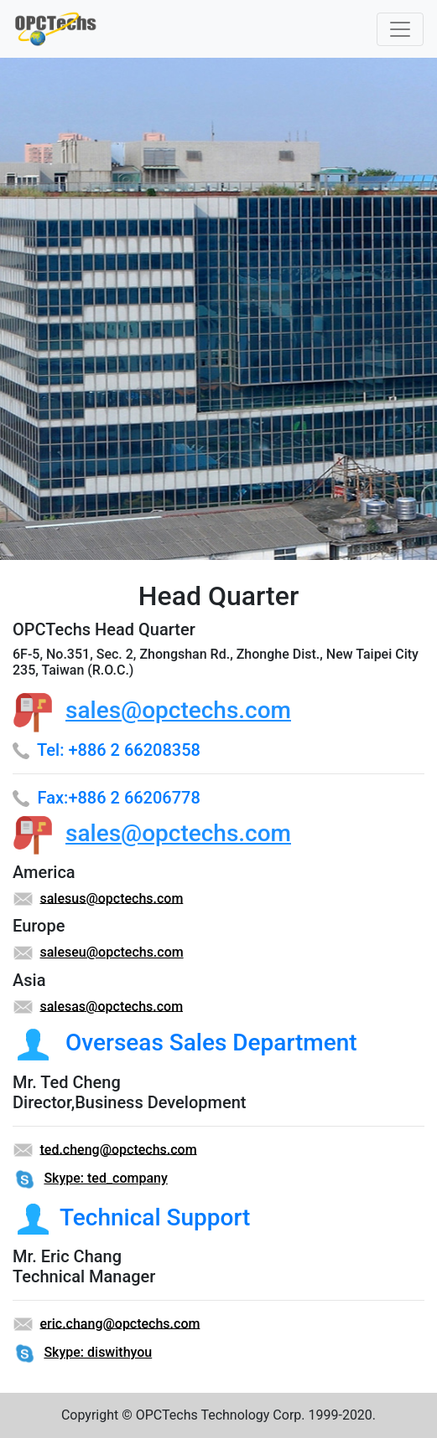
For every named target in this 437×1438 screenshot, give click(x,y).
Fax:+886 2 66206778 (119, 798)
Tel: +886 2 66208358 (118, 750)
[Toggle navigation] (400, 29)
